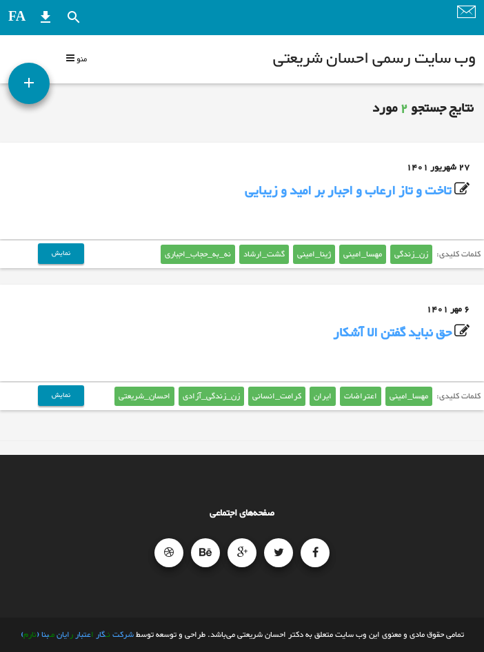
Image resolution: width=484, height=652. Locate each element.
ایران (323, 396)
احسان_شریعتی (144, 396)
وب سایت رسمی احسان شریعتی (374, 58)
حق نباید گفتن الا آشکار (392, 333)
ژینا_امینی (314, 254)
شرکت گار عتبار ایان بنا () (77, 634)
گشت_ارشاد (264, 254)
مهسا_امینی (362, 254)
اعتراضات (360, 396)
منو (76, 59)
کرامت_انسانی (276, 396)
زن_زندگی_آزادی (211, 396)
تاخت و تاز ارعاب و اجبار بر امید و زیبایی (348, 191)
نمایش (61, 253)
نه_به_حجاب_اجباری (198, 254)
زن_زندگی (411, 254)
